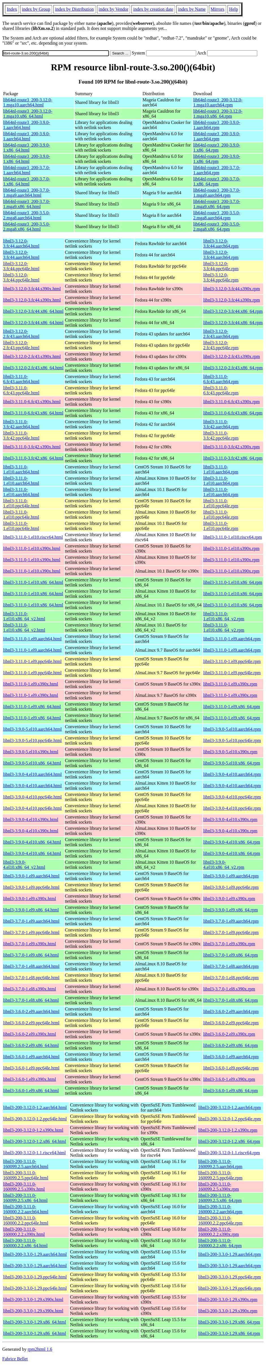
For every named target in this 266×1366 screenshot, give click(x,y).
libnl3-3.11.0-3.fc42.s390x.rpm (231, 446)
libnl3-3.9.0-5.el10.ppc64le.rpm (232, 740)
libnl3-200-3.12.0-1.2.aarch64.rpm (229, 1107)
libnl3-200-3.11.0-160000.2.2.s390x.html (24, 1232)
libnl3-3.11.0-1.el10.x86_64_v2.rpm (223, 616)
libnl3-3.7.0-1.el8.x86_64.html (31, 1000)
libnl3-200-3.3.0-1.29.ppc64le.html (35, 1277)
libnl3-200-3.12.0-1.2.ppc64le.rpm (229, 1118)
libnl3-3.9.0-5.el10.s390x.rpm (230, 751)
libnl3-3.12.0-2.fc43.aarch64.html (21, 334)
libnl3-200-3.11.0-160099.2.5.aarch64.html (25, 1164)
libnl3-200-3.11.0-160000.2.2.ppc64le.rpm (220, 1220)
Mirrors (217, 9)
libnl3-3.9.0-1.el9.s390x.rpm (229, 898)
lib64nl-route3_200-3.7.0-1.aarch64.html (26, 170)
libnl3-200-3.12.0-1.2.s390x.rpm (227, 1130)
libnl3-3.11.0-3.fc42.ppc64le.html (21, 435)
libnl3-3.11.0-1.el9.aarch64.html (32, 638)
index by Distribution (74, 9)
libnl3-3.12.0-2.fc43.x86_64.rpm (233, 367)
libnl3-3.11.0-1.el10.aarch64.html (21, 469)
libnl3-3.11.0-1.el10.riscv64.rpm (232, 537)
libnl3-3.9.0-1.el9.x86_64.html (31, 909)
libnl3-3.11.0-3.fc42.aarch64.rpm (221, 424)
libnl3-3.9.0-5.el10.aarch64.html (32, 729)
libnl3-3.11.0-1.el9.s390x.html (30, 684)
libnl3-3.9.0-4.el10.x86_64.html (32, 842)
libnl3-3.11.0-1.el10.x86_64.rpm (232, 582)
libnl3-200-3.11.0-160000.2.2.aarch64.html (25, 1209)
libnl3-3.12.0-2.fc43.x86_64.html (33, 367)
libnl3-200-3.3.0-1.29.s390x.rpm (227, 1299)
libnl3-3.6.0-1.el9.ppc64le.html (31, 1068)
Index (12, 9)
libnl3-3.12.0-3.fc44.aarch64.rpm (221, 243)
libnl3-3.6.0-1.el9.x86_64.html (31, 1090)
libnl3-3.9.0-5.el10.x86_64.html (32, 763)
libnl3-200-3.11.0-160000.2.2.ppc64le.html (25, 1220)
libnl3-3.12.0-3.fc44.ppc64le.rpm (221, 266)
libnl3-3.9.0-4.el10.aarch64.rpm (232, 774)
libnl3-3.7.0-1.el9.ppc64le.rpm (231, 932)
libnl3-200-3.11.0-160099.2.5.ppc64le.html (25, 1175)
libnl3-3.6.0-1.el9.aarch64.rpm (231, 1056)
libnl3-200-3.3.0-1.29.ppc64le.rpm (229, 1277)
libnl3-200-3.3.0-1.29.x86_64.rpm (229, 1322)
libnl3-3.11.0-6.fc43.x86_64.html (33, 413)
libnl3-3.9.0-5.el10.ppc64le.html (32, 740)
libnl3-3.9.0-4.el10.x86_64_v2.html (24, 865)
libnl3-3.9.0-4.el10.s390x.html (30, 819)
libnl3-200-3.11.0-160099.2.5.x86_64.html (25, 1198)
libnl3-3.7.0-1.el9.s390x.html (29, 943)
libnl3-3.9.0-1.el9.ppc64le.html (31, 887)
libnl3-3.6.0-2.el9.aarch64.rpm (231, 1011)
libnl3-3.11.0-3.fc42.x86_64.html (33, 458)
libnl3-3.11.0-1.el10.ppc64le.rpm (220, 503)
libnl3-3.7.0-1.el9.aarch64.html (31, 921)
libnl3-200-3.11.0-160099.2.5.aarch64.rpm (220, 1164)
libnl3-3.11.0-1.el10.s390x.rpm (231, 548)
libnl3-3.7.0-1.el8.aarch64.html (31, 966)
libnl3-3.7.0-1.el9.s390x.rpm (229, 943)
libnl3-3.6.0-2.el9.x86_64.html (31, 1045)
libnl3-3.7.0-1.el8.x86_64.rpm (230, 1000)
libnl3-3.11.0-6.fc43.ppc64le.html (21, 390)
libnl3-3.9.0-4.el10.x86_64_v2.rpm (223, 865)
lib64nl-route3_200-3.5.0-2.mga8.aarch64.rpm (216, 215)
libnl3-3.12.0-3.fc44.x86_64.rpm (233, 311)
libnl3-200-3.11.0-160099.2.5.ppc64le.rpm (220, 1175)
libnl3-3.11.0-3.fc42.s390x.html (31, 446)
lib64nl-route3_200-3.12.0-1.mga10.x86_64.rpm (217, 114)
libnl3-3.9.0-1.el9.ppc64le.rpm (231, 887)
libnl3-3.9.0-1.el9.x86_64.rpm (230, 909)
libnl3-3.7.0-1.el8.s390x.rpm (229, 989)
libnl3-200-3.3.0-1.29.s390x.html (33, 1299)
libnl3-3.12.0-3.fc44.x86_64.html (33, 311)
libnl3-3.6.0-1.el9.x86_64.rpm (230, 1090)
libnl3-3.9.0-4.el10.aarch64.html (32, 774)
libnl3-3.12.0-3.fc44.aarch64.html (21, 243)
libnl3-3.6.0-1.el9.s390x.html (29, 1079)
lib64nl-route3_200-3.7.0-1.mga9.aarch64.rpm (216, 193)
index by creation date (153, 9)
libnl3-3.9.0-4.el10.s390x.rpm (230, 819)
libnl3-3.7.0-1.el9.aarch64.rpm (231, 921)
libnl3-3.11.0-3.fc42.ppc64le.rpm (221, 435)
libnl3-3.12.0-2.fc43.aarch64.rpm (221, 334)
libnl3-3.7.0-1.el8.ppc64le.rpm (231, 977)
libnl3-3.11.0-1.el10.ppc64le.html (21, 503)
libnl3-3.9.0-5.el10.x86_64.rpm (231, 763)
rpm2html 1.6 (40, 1349)
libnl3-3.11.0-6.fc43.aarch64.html (21, 379)
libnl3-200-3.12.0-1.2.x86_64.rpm (229, 1141)
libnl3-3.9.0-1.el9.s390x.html (29, 898)
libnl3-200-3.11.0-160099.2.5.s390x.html (24, 1187)
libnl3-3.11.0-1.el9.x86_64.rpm (231, 706)
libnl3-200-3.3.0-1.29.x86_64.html (34, 1322)
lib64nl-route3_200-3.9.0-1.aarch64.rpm (216, 125)
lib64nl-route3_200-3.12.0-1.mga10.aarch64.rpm (217, 102)
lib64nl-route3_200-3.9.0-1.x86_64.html (26, 147)
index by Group (36, 9)
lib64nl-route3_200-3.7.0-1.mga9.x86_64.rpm (216, 204)
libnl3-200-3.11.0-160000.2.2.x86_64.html (25, 1243)
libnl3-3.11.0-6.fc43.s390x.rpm (231, 401)
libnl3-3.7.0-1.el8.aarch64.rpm (231, 966)
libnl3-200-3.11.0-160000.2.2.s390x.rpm (218, 1232)
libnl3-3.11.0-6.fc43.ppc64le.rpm (221, 390)
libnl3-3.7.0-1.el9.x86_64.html (31, 955)
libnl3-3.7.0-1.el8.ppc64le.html (31, 977)
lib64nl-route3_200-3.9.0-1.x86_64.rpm (216, 147)
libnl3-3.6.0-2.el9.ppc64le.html (31, 1022)
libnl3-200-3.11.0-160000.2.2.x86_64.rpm (220, 1243)
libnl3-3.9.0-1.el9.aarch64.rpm (231, 876)
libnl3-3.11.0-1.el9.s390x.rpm (230, 684)
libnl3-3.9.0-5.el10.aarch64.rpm (232, 729)
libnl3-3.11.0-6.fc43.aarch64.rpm (221, 379)
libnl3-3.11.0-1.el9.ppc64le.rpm (232, 661)
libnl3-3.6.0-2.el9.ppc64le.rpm (231, 1022)
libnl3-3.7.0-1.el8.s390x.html (29, 989)
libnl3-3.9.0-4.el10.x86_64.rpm (231, 842)
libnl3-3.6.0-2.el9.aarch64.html (31, 1011)
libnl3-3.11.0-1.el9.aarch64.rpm (232, 638)
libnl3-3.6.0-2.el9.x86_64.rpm (230, 1045)
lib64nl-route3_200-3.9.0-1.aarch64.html (26, 125)
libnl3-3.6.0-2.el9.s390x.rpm (229, 1034)
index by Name (192, 9)
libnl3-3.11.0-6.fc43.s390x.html (31, 401)
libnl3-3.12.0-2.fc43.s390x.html (32, 356)
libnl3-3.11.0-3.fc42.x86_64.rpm (233, 458)
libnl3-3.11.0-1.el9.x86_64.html (32, 706)
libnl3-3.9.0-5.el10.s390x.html (30, 751)
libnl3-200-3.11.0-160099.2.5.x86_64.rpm (220, 1198)
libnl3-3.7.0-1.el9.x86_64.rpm (230, 955)
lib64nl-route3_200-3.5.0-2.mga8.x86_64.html (26, 227)
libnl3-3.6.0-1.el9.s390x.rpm (229, 1079)
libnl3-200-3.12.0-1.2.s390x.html (33, 1130)
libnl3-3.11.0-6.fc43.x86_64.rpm (233, 413)
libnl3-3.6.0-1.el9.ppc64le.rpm (231, 1068)
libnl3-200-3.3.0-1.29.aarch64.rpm (229, 1254)
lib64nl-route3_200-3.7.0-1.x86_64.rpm (216, 181)
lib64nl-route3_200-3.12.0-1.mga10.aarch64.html (27, 102)
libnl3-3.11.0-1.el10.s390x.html (31, 548)
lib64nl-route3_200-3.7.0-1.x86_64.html (26, 181)
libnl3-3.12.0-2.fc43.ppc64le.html (21, 345)
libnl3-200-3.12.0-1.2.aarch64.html (35, 1107)
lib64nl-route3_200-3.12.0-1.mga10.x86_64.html (27, 114)
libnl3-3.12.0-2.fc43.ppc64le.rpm (221, 345)
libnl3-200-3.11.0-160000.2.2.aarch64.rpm (220, 1209)
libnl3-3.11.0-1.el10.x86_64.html (33, 582)
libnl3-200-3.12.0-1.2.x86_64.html (34, 1141)
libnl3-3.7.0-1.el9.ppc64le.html (31, 932)
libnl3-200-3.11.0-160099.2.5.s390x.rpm (218, 1187)
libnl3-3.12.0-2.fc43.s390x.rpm (231, 356)
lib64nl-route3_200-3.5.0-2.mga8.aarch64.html (26, 215)
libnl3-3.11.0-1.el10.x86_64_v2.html (24, 616)
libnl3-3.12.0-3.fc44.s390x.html (32, 288)
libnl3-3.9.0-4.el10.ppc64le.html (32, 797)
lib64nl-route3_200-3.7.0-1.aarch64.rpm (216, 170)
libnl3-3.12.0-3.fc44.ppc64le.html (21, 266)
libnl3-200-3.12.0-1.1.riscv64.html (34, 1152)
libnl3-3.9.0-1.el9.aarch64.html (31, 876)
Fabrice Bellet (15, 1358)
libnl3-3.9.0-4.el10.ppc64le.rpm (232, 797)
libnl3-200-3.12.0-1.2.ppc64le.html (35, 1118)
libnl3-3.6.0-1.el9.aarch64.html (31, 1056)
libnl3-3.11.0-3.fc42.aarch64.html (21, 424)
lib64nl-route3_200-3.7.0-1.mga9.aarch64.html (26, 193)
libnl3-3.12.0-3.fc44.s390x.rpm (231, 288)
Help (233, 9)
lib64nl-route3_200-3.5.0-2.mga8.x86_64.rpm (216, 227)
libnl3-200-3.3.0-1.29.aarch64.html (35, 1254)
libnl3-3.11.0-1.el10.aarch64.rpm (220, 469)
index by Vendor (113, 9)
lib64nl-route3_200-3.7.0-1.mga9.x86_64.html (26, 204)
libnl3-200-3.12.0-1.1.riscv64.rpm (229, 1152)
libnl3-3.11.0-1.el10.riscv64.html (33, 537)
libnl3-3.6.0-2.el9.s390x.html (29, 1034)
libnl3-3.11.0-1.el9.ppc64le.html (32, 661)
